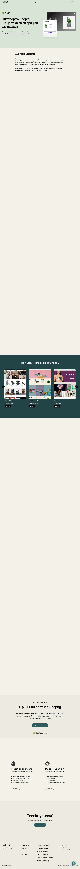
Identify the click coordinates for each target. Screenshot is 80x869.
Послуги (27, 2)
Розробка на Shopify (43, 845)
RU (64, 2)
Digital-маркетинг (42, 848)
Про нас (53, 2)
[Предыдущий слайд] (3, 386)
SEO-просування (42, 851)
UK (62, 2)
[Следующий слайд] (76, 386)
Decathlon (9, 401)
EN (66, 2)
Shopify (17, 59)
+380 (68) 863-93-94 (66, 845)
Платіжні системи (42, 854)
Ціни (45, 2)
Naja (55, 401)
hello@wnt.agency (65, 849)
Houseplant (33, 401)
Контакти (25, 854)
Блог (23, 851)
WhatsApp (68, 847)
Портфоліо (36, 2)
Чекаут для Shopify (43, 861)
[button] (40, 725)
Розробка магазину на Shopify (21, 776)
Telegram (63, 847)
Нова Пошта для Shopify (45, 857)
